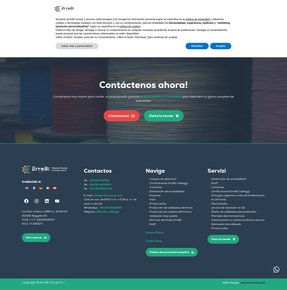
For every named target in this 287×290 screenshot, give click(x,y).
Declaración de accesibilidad (166, 191)
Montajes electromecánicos (228, 216)
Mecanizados (219, 204)
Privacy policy (157, 204)
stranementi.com (253, 283)
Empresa (155, 195)
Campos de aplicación (162, 179)
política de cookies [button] (130, 26)
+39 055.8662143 (100, 188)
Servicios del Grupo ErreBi (165, 220)
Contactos (155, 187)
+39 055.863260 (100, 184)
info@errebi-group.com (108, 195)
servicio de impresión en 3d (228, 208)
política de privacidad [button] (198, 19)
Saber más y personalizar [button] (76, 45)
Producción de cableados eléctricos (171, 208)
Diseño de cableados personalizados (233, 212)
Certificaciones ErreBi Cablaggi (168, 183)
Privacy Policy (154, 232)
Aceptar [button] (220, 45)
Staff (152, 224)
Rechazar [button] (197, 45)
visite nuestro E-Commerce (162, 96)
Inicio (152, 199)
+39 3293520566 (110, 207)
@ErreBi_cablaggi (107, 211)
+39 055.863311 (99, 180)
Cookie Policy (154, 241)
